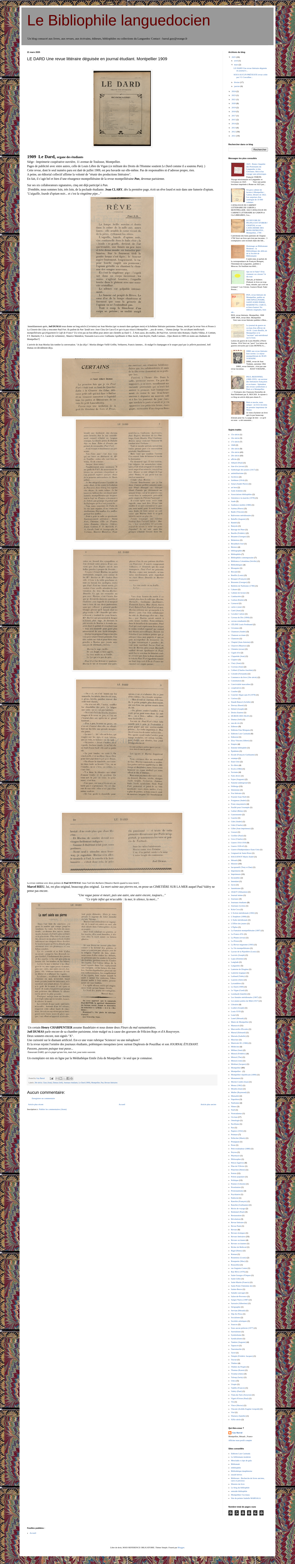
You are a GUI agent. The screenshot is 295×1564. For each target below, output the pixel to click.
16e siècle (235, 438)
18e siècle (235, 448)
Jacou (233, 885)
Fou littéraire (236, 793)
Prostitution (236, 1187)
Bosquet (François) (239, 579)
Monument (235, 1078)
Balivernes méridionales (241, 515)
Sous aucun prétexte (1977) (242, 1328)
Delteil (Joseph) (237, 709)
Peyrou (234, 1152)
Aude (233, 501)
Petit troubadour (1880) (240, 1148)
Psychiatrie (235, 1194)
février (237, 82)
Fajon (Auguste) (238, 779)
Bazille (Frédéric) (238, 533)
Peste (233, 1145)
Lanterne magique (238, 973)
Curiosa (234, 698)
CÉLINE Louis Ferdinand (241, 624)
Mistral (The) (236, 1057)
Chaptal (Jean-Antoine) (240, 642)
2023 (234, 95)
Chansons (235, 638)
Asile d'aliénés (237, 491)
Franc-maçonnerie (238, 804)
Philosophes (236, 1159)
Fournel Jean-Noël (238, 797)
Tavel (233, 1352)
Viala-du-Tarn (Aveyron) (241, 1395)
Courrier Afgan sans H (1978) (243, 695)
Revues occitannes (238, 1243)
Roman (234, 1254)
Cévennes (235, 628)
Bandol (234, 522)
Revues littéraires (111, 1083)
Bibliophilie (236, 554)
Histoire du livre (238, 1484)
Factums (234, 772)
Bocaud (234, 572)
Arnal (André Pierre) (239, 484)
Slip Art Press (237, 1314)
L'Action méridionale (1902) (243, 913)
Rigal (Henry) (237, 1250)
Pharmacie (235, 1155)
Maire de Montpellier (240, 1022)
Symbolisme (236, 1335)
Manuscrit (235, 1025)
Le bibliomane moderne (241, 1457)
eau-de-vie (235, 723)
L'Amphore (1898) (238, 916)
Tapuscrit (235, 1345)
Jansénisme (235, 888)
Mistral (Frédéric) (238, 1053)
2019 (234, 107)
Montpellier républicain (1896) (244, 1074)
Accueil (122, 1104)
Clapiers (234, 659)
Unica (233, 1381)
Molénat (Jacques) (238, 1064)
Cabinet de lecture (238, 593)
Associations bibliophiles (241, 494)
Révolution (235, 1219)
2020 (234, 103)
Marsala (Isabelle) (238, 1036)
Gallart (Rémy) (237, 811)
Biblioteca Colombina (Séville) (244, 561)
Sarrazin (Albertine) (239, 1303)
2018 (234, 111)
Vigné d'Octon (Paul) (240, 1398)
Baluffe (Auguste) (238, 519)
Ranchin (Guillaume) (240, 1205)
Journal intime (237, 895)
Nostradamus (236, 1113)
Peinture (234, 1134)
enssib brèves (236, 1474)
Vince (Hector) (237, 1405)
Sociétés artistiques (239, 1321)
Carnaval (235, 603)
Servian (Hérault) (238, 1310)
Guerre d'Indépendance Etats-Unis (245, 849)
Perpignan (235, 1141)
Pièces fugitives (237, 1163)
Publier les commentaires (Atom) (53, 1109)
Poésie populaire (238, 1176)
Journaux (235, 899)
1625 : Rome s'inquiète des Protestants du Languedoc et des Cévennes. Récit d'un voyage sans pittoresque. (256, 169)
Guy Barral (237, 1432)
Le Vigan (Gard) (238, 990)
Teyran (234, 1359)
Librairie (234, 1004)
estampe (234, 758)
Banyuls (234, 526)
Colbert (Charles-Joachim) (242, 670)
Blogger (181, 1547)
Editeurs (234, 726)
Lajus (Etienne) (237, 959)
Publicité (234, 1198)
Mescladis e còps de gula (241, 1460)
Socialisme (235, 1317)
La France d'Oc (237, 934)
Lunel (233, 1015)
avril (236, 60)
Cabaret (234, 589)
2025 (234, 57)
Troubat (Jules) (237, 1374)
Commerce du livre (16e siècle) (244, 677)
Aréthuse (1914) (238, 480)
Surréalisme (236, 1331)
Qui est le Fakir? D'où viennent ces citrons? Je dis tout (256, 274)
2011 (234, 136)
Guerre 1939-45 (237, 846)
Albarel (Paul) (237, 463)
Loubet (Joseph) (237, 1008)
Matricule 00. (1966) (239, 1043)
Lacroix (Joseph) (238, 955)
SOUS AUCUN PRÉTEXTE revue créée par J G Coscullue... (250, 75)
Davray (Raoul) (237, 705)
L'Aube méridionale (239, 920)
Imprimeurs (236, 874)
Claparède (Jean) (238, 656)
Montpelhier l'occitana (240, 1495)
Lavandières (236, 983)
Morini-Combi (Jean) (240, 1082)
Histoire (234, 863)
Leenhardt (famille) (239, 994)
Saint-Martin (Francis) (240, 1282)
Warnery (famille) (238, 1416)
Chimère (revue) (238, 649)
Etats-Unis (235, 761)
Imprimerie (235, 871)
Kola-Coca (235, 909)
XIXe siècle (236, 1419)
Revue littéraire (237, 1222)
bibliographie (236, 550)
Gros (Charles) (237, 839)
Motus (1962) (236, 1085)
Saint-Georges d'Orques (241, 1275)
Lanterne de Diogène (239, 969)
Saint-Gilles (236, 1279)
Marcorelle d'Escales (239, 1029)
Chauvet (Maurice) (239, 645)
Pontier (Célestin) (238, 1184)
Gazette (234, 818)
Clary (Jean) (47, 1083)
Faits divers (236, 776)
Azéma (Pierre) (237, 508)
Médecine (235, 1046)
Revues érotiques (238, 1233)
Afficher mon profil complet (240, 1440)
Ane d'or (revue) (238, 466)
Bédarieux (235, 540)
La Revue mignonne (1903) (242, 944)
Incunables (235, 878)
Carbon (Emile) (237, 600)
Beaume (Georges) (239, 536)
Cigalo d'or (235, 652)
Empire (234, 744)
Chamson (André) (238, 631)
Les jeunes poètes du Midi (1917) (245, 1001)
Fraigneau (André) (238, 800)
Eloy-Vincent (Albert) (240, 740)
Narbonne (235, 1103)
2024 (234, 91)
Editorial (234, 737)
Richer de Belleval (238, 1247)
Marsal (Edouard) (238, 1032)
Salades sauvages (238, 1293)
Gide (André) (236, 821)
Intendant (235, 881)
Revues (234, 1229)
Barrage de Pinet (238, 529)
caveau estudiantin (238, 621)
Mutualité (235, 1096)
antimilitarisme (237, 473)
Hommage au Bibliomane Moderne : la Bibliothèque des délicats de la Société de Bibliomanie (257, 251)
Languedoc (235, 965)
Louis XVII (236, 1011)
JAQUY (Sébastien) (239, 892)
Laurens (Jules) (237, 980)
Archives (235, 477)
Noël (233, 1110)
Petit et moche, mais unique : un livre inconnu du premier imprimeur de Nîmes (256, 406)
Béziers (234, 547)
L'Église (234, 927)
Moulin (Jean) (237, 1089)
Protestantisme (237, 1191)
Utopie (234, 1384)
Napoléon (235, 1099)
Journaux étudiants (71, 1083)
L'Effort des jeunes (239, 923)
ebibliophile (236, 1467)
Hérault (234, 860)
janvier (237, 86)
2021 (234, 99)
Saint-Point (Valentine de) (241, 1286)
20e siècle (38, 1083)
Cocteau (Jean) (237, 667)
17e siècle (235, 441)
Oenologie (235, 1120)
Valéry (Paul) (236, 1391)
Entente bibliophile (239, 748)
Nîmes (233, 1106)
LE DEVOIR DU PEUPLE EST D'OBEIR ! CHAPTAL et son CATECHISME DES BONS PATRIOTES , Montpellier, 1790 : (257, 226)
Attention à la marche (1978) (243, 498)
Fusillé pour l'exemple (240, 807)
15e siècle (235, 434)
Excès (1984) (236, 769)
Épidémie (235, 751)
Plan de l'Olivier (238, 1166)
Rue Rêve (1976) (238, 1272)
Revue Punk (236, 1226)
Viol (233, 1412)
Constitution (236, 681)
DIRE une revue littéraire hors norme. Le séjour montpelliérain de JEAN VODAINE (256, 355)
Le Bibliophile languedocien (118, 20)
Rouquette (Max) (238, 1261)
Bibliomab (235, 1464)
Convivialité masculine (240, 684)
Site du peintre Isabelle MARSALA (246, 1498)
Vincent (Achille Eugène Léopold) (245, 1409)
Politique (235, 1180)
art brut (234, 487)
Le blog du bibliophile (240, 1487)
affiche (234, 459)
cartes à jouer (236, 607)
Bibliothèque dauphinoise (241, 1471)
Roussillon (235, 1265)
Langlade (235, 962)
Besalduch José (237, 543)
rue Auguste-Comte (239, 1268)
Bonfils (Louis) (237, 575)
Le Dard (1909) (84, 1083)
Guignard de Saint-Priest (241, 853)
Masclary (235, 1039)
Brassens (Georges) (239, 582)
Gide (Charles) (237, 825)
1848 (233, 445)
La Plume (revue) (238, 937)
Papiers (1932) (237, 1131)
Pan (102, 1083)
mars (236, 64)
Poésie (233, 1173)
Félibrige (235, 786)
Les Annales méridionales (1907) (245, 997)
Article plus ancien (208, 1104)
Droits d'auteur (237, 712)
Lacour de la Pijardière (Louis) (244, 951)
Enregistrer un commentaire (43, 1098)
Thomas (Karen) (238, 1370)
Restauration (236, 1215)
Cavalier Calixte (238, 614)
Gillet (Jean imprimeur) (241, 828)
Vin (232, 1402)
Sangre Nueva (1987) (240, 1300)
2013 (234, 127)
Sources (234, 1324)
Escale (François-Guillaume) (243, 754)
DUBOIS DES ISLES (240, 716)
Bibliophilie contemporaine (242, 557)
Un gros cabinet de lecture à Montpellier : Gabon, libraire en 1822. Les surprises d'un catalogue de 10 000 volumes (256, 196)
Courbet (234, 691)
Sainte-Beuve (236, 1289)
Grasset (234, 832)
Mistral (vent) (237, 1061)
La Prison (235, 941)
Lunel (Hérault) (237, 1018)
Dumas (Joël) (58, 1083)
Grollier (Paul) (237, 835)
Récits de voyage (238, 1208)
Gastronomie (236, 814)
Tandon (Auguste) (238, 1342)
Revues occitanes (238, 1240)
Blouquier (235, 568)
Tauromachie (236, 1349)
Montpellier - (236, 1071)
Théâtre (234, 1363)
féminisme (235, 790)
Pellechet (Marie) (238, 1138)
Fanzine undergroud (239, 783)
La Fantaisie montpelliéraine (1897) (246, 930)
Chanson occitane (238, 635)
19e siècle (235, 452)
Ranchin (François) (239, 1201)
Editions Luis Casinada (240, 733)
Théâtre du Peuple (238, 1367)
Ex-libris (234, 765)
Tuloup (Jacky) (237, 1377)
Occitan (234, 1117)
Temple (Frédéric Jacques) (242, 1356)
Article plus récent (35, 1104)
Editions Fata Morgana (240, 730)
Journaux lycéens (238, 906)
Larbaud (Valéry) (238, 976)
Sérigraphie (236, 1307)
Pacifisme (235, 1124)
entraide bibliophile (239, 1491)
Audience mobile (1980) (241, 505)
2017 (234, 115)
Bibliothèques (237, 565)
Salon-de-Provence (239, 1296)
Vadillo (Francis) (238, 1388)
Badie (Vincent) (237, 512)
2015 (234, 119)
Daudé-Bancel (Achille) (241, 702)
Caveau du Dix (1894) (240, 617)
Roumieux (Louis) (238, 1257)
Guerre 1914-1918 (238, 842)
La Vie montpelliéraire (240, 948)
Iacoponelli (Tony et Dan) (241, 867)
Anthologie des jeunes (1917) (243, 470)
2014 (234, 123)
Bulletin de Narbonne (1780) (243, 586)
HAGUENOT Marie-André (242, 857)
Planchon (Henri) (238, 1170)
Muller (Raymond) (239, 1092)
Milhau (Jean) (237, 1050)
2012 (234, 131)
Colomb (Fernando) (239, 674)
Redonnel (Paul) (238, 1212)
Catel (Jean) (236, 610)
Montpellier (95, 1083)
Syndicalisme (236, 1338)
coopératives (236, 688)
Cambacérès (236, 596)
